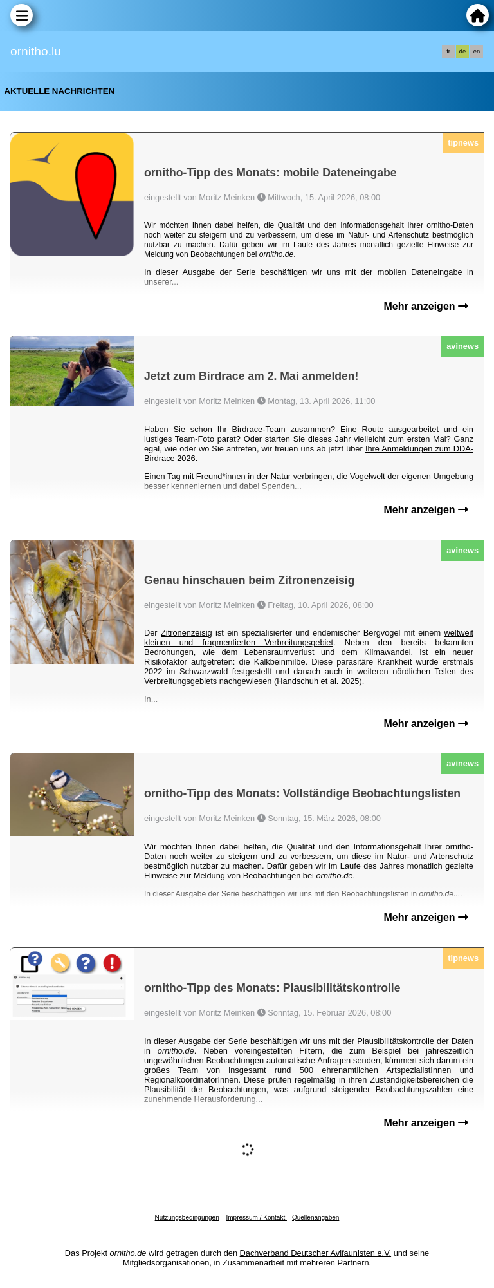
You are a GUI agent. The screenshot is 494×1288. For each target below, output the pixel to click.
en (476, 51)
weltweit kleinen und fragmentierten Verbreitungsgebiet (308, 637)
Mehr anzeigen (425, 306)
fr (448, 51)
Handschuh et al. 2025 (318, 681)
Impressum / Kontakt (256, 1217)
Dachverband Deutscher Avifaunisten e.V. (315, 1253)
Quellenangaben (315, 1217)
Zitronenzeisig (186, 633)
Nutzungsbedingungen (187, 1217)
